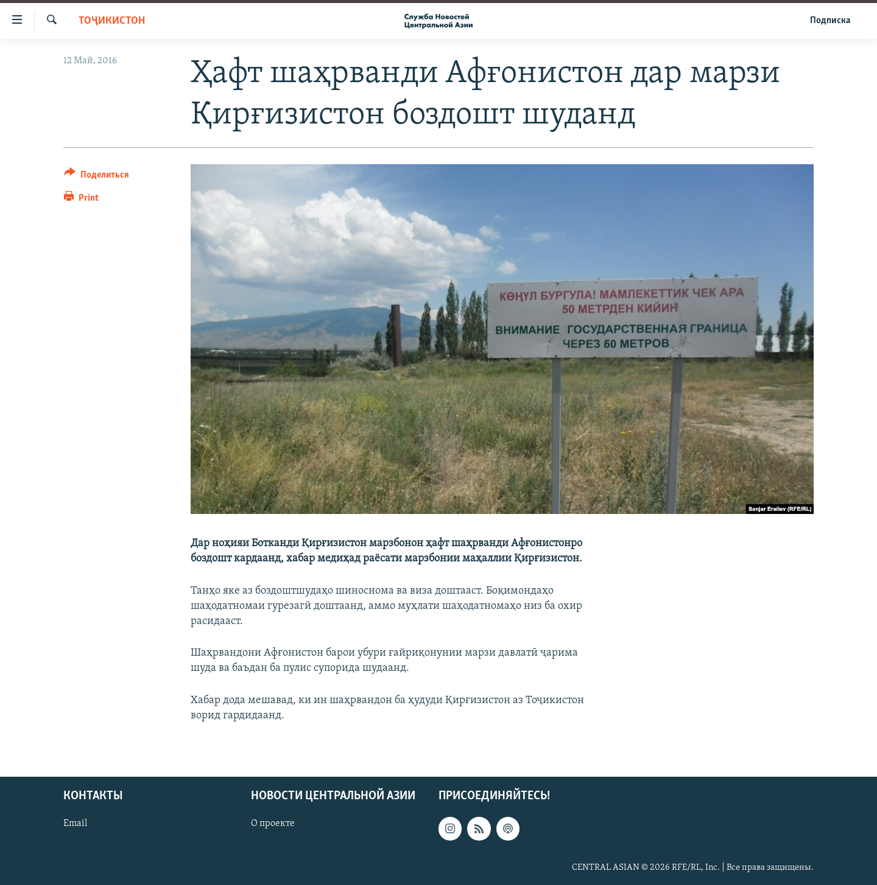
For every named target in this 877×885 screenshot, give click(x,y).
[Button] (96, 176)
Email (75, 823)
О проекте (273, 823)
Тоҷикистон (112, 21)
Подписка (830, 21)
